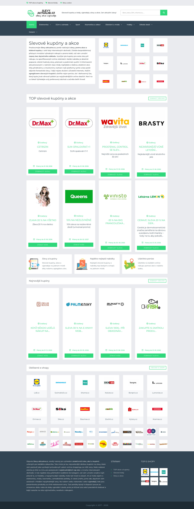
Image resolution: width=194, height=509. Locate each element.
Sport (78, 25)
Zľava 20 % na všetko (42, 220)
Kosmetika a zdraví (92, 25)
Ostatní (33, 32)
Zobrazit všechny (157, 98)
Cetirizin (42, 146)
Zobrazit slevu (42, 171)
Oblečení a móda (113, 25)
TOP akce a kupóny (34, 3)
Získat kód (42, 245)
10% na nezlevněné (78, 220)
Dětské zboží (145, 25)
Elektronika (45, 25)
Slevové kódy (52, 3)
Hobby (130, 25)
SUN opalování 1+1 (78, 146)
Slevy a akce (66, 3)
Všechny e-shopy (158, 368)
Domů (31, 25)
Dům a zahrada (63, 25)
